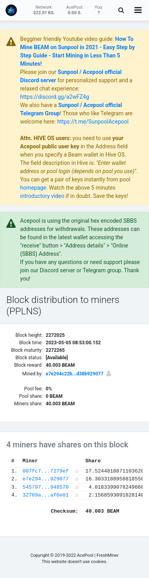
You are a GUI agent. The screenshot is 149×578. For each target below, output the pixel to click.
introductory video (42, 196)
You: (99, 10)
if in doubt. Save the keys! (96, 196)
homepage (33, 188)
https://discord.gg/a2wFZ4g (54, 97)
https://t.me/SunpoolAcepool (93, 121)
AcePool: (75, 10)
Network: (44, 10)
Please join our (39, 72)
